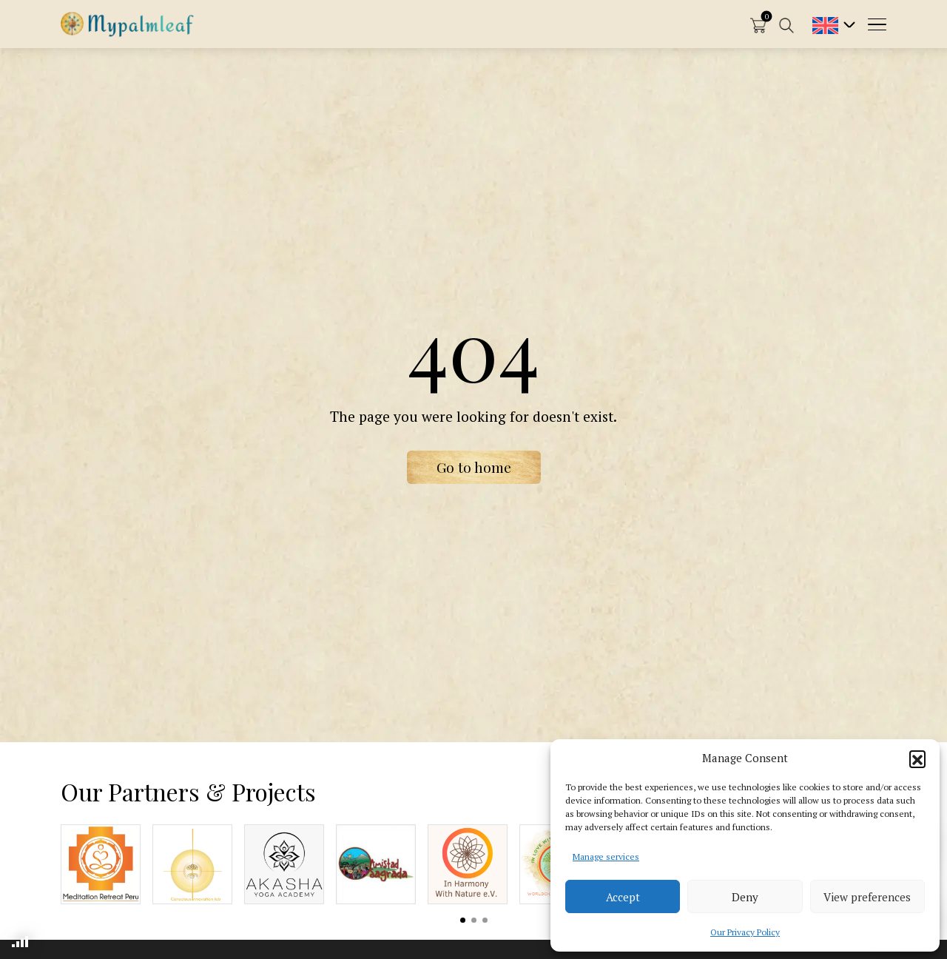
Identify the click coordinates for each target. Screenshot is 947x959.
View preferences (867, 896)
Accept (623, 896)
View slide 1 (462, 920)
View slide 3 (485, 920)
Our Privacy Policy (745, 932)
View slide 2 (473, 920)
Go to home (474, 467)
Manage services (606, 856)
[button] (917, 758)
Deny (745, 896)
